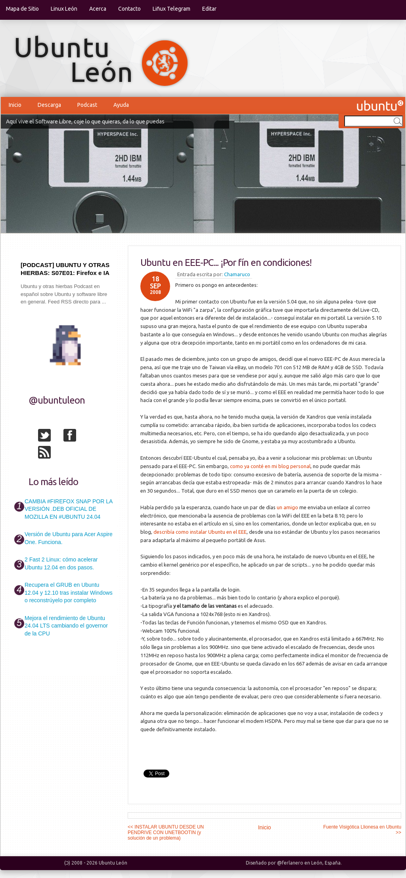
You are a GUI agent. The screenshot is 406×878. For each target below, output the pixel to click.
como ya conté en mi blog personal (270, 466)
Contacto (129, 9)
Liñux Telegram (171, 9)
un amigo (287, 507)
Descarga (49, 105)
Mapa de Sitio (22, 9)
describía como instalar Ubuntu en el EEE (200, 532)
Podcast (87, 105)
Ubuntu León (113, 862)
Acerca (97, 9)
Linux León (64, 9)
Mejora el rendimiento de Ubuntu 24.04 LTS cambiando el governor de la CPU (66, 626)
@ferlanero (290, 862)
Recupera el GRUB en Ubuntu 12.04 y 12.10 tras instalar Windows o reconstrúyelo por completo (69, 592)
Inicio (15, 105)
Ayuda (121, 105)
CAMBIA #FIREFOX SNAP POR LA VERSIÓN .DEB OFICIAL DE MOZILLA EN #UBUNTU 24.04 (68, 509)
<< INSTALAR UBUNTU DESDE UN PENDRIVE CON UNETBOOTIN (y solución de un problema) (166, 832)
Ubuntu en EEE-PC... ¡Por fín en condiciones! (226, 262)
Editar (209, 9)
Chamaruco (237, 274)
